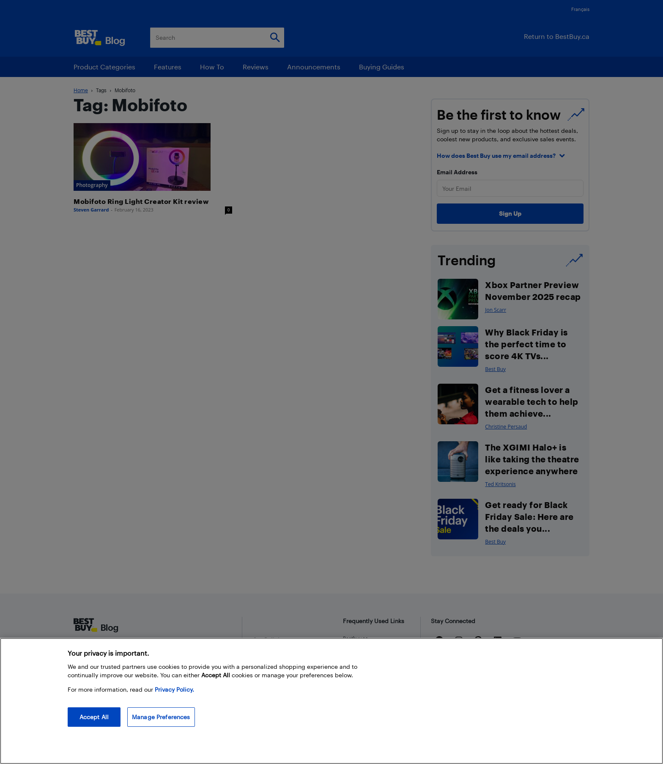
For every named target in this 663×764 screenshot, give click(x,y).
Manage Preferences (161, 716)
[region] (331, 701)
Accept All (94, 716)
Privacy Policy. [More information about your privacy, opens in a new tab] (174, 689)
